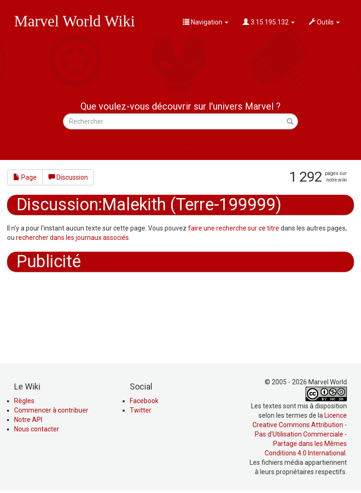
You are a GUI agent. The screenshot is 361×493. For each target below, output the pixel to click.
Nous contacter (36, 429)
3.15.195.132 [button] (269, 22)
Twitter (140, 410)
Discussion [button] (68, 177)
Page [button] (25, 177)
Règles (24, 401)
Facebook (144, 401)
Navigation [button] (205, 22)
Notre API (28, 419)
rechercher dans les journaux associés (72, 237)
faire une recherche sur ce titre (233, 228)
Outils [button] (324, 22)
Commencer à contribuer (51, 410)
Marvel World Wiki (74, 21)
